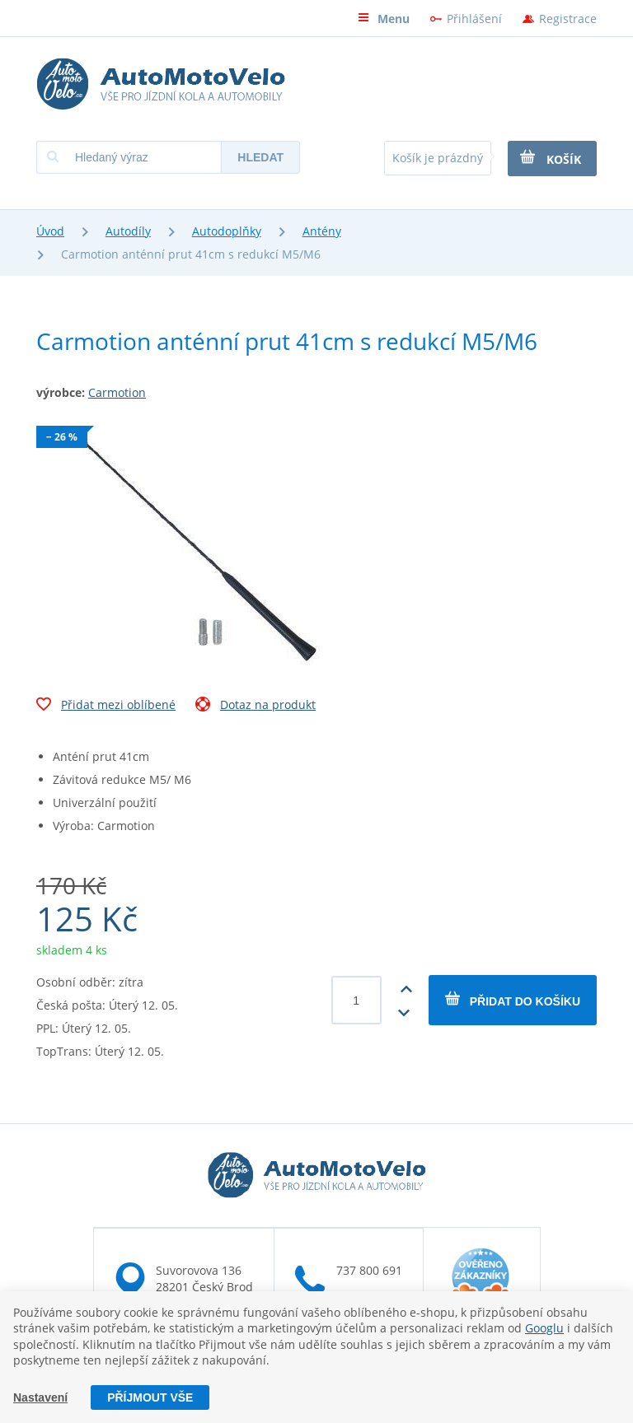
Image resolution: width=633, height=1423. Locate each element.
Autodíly (128, 231)
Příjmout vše (150, 1397)
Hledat (260, 157)
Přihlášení (474, 18)
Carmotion (117, 392)
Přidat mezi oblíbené (106, 706)
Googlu (544, 1328)
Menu (384, 18)
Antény (321, 231)
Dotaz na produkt (255, 706)
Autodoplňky (226, 231)
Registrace (568, 18)
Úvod (50, 231)
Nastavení (40, 1397)
